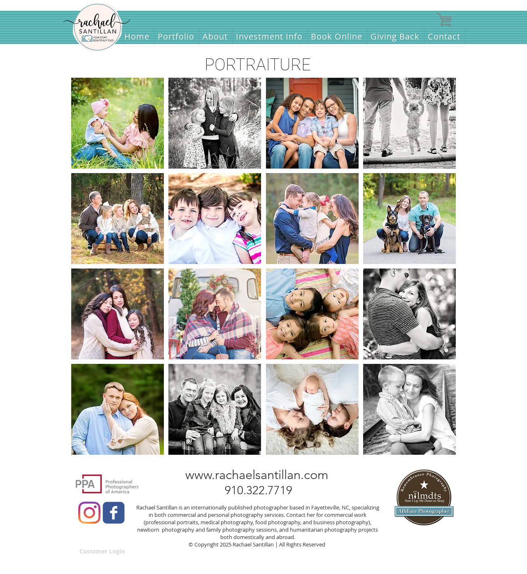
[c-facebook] (114, 513)
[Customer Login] (102, 551)
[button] (117, 123)
